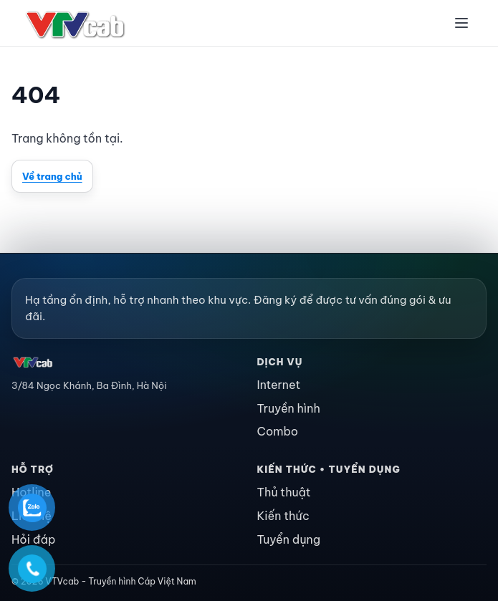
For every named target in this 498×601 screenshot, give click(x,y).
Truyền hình (288, 408)
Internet (279, 385)
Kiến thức (283, 516)
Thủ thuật (284, 492)
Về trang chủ (52, 176)
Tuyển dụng (289, 539)
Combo (278, 431)
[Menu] (461, 23)
